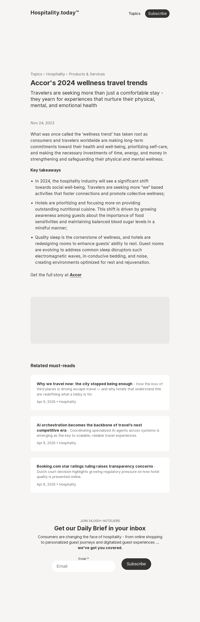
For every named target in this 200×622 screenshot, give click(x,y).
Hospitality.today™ (54, 12)
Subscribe (157, 13)
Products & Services (87, 74)
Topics (134, 13)
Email (83, 559)
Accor (76, 274)
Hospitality (55, 74)
